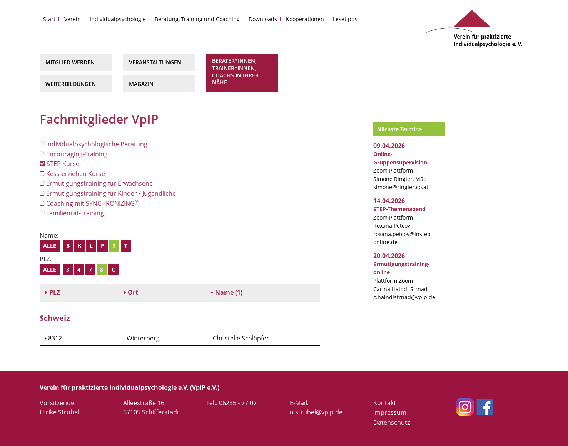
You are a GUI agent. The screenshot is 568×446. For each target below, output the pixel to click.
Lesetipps (345, 19)
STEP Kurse (59, 163)
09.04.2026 (389, 145)
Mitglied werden (70, 62)
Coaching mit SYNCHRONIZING (89, 203)
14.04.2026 (389, 200)
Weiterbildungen (70, 83)
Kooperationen (305, 19)
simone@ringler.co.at (400, 187)
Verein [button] (72, 19)
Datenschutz (391, 422)
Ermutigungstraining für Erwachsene (96, 183)
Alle (49, 245)
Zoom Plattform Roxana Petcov (399, 217)
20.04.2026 (389, 256)
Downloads (263, 19)
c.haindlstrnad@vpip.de (404, 297)
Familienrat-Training (72, 213)
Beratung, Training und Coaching (197, 19)
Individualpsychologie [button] (118, 19)
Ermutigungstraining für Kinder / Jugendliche (108, 193)
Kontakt (384, 403)
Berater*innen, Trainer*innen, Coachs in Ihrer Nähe (235, 71)
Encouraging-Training (74, 154)
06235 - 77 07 (238, 403)
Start (49, 19)
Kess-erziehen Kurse (72, 173)
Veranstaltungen (155, 62)
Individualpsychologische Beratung (93, 144)
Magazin (141, 83)
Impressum (389, 412)
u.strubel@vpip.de (316, 412)
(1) (226, 292)
